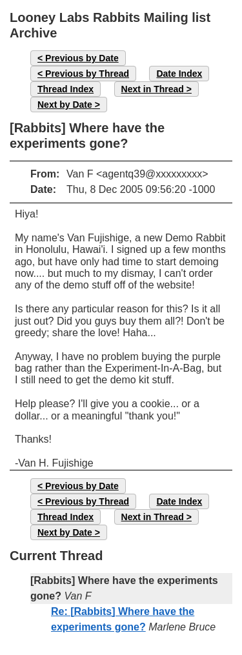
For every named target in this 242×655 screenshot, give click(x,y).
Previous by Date (82, 58)
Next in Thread (152, 89)
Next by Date (64, 104)
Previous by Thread (87, 73)
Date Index (179, 73)
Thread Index (65, 89)
